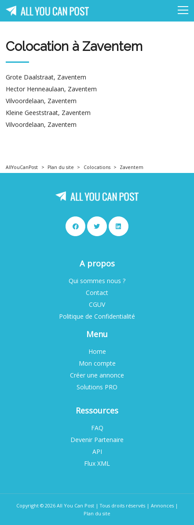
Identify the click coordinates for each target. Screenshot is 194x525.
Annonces (162, 505)
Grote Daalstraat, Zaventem (46, 77)
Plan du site (61, 167)
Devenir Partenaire (97, 440)
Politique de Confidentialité (97, 316)
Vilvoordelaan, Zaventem (41, 101)
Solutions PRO (97, 387)
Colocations (97, 167)
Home (97, 352)
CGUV (97, 305)
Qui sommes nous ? (97, 281)
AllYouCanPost (22, 167)
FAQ (97, 428)
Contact (97, 293)
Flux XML (97, 463)
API (97, 452)
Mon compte (97, 363)
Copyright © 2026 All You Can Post (55, 505)
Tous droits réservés (122, 505)
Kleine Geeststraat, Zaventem (48, 113)
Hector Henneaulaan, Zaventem (51, 89)
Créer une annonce (97, 375)
